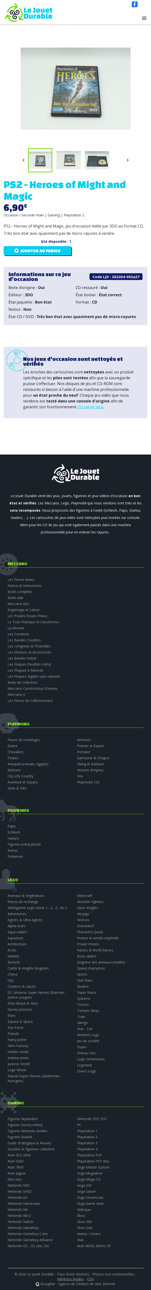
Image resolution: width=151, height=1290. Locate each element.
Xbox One (84, 1227)
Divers (13, 746)
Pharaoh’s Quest (90, 932)
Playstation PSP (89, 1155)
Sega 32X (84, 1185)
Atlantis (13, 956)
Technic (83, 1004)
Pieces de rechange (23, 901)
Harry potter (17, 1039)
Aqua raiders (17, 932)
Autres (13, 850)
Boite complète (20, 591)
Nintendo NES (19, 1185)
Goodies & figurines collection (31, 1149)
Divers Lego (86, 1071)
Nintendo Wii (18, 1209)
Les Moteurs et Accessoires (29, 652)
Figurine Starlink (20, 1137)
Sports (82, 974)
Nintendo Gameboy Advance (30, 1239)
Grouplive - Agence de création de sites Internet (77, 1284)
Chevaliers (16, 752)
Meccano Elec (18, 603)
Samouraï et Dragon (93, 758)
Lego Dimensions (91, 1059)
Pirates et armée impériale (98, 938)
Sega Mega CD (89, 1179)
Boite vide (15, 597)
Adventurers (17, 913)
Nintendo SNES (20, 1191)
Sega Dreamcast (90, 1197)
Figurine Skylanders (23, 1118)
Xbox (81, 1215)
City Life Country (21, 776)
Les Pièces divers (21, 579)
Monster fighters (90, 901)
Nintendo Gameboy (23, 1227)
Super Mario (86, 992)
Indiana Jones (18, 1057)
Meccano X (16, 694)
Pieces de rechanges (24, 739)
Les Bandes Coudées (24, 640)
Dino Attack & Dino (23, 1003)
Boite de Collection (22, 682)
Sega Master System (93, 1167)
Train (81, 1016)
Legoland (84, 1065)
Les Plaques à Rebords (26, 670)
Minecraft (84, 895)
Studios (83, 986)
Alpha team (17, 926)
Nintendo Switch (20, 1221)
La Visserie (16, 628)
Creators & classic (22, 986)
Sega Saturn (86, 1191)
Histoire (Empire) (90, 770)
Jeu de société (88, 1041)
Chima (13, 974)
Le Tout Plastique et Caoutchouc (33, 622)
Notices (83, 920)
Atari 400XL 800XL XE (94, 1246)
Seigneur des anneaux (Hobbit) (101, 962)
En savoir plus (91, 407)
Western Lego (88, 1034)
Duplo (82, 1047)
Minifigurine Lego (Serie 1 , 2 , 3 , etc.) (37, 907)
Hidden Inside (18, 1051)
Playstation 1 (87, 1131)
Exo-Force (16, 1027)
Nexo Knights (87, 907)
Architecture (17, 944)
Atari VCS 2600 (19, 1155)
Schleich (14, 832)
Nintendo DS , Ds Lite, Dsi (28, 1246)
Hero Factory (18, 1045)
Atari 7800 (16, 1167)
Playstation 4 (87, 1149)
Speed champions (91, 968)
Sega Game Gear (90, 1203)
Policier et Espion (90, 746)
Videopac (84, 1209)
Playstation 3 (87, 1143)
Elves (12, 1015)
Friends (13, 1033)
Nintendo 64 (17, 1197)
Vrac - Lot (84, 1028)
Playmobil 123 (88, 782)
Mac (80, 1239)
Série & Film (17, 788)
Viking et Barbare (90, 764)
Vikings (82, 1022)
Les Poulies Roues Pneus (27, 616)
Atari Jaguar (17, 1173)
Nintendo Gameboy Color (28, 1233)
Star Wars (84, 980)
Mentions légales (70, 1279)
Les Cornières (18, 634)
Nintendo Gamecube (24, 1203)
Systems (83, 998)
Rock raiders (87, 956)
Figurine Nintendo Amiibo (27, 1131)
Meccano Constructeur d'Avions (33, 688)
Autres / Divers (88, 1233)
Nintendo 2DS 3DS (92, 1118)
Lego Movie (17, 1070)
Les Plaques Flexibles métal (29, 664)
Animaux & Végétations (26, 895)
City (10, 980)
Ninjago (83, 913)
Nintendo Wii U (19, 1215)
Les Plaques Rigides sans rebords (34, 676)
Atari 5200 (16, 1161)
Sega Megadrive (89, 1173)
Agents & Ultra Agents (25, 920)
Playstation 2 (87, 1137)
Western (14, 770)
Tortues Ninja (88, 1010)
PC (79, 1125)
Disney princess (20, 1009)
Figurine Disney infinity (25, 1125)
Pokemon (15, 856)
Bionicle (14, 962)
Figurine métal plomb (24, 844)
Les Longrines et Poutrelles (29, 646)
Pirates (13, 758)
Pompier (83, 752)
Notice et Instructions (25, 585)
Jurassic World (19, 1064)
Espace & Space (20, 1021)
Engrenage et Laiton (23, 609)
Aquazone (15, 938)
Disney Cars (86, 1053)
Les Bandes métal (22, 658)
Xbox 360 (84, 1221)
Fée (80, 776)
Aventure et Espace (23, 782)
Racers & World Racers (95, 950)
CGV (90, 1279)
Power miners (88, 944)
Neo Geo (15, 1179)
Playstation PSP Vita (93, 1161)
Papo (12, 826)
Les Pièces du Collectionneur (30, 700)
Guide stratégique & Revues (29, 1143)
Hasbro (13, 838)
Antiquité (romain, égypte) (28, 764)
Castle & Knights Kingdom (28, 968)
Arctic (12, 950)
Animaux (84, 739)
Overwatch (85, 926)
